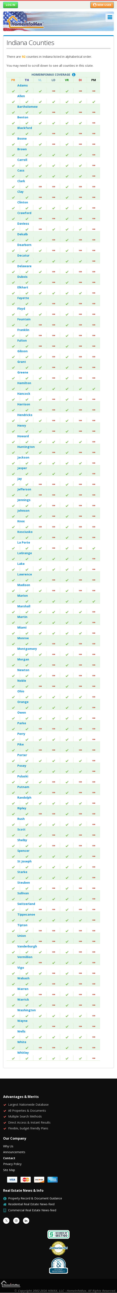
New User (102, 5)
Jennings (24, 500)
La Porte (23, 542)
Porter (22, 755)
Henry (21, 425)
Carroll (22, 160)
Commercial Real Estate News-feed (32, 1210)
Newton (23, 670)
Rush (21, 819)
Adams (22, 85)
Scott (21, 829)
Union (21, 936)
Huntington (26, 447)
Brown (22, 149)
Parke (21, 723)
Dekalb (22, 234)
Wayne (22, 1021)
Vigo (20, 968)
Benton (22, 117)
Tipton (22, 925)
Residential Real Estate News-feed (31, 1204)
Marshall (23, 606)
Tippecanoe (26, 914)
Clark (21, 181)
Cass (20, 170)
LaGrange (24, 553)
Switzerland (26, 904)
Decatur (23, 255)
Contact (9, 1158)
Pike (20, 744)
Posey (21, 766)
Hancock (23, 394)
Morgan (23, 659)
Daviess (23, 224)
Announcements (14, 1152)
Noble (21, 681)
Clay (20, 192)
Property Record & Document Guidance (35, 1198)
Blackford (24, 128)
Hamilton (24, 383)
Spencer (23, 851)
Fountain (24, 319)
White (21, 1042)
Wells (21, 1031)
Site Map (9, 1170)
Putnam (23, 787)
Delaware (24, 266)
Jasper (22, 468)
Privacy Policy (12, 1164)
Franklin (23, 330)
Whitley (23, 1053)
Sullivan (23, 893)
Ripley (21, 808)
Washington (26, 1010)
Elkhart (22, 287)
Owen (21, 712)
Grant (21, 362)
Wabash (23, 978)
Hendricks (24, 415)
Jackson (23, 457)
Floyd (21, 309)
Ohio (20, 691)
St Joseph (24, 861)
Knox (21, 521)
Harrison (23, 404)
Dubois (22, 277)
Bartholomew (27, 107)
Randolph (24, 797)
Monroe (23, 638)
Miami (22, 627)
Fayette (23, 298)
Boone (22, 138)
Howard (23, 436)
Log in (10, 5)
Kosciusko (25, 532)
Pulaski (22, 776)
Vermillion (24, 957)
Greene (22, 372)
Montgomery (27, 649)
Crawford (24, 213)
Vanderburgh (27, 946)
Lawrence (24, 574)
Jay (19, 479)
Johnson (23, 510)
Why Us (8, 1146)
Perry (21, 734)
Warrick (23, 999)
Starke (22, 872)
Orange (23, 702)
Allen (21, 96)
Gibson (22, 351)
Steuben (23, 883)
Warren (22, 989)
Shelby (22, 840)
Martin (22, 617)
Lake (21, 564)
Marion (22, 596)
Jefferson (24, 489)
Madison (23, 585)
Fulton (22, 340)
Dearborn (24, 245)
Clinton (22, 202)
